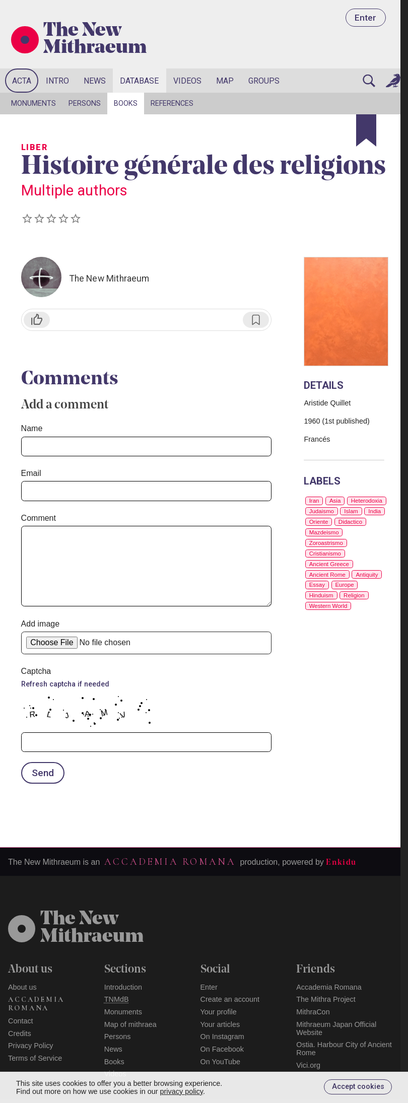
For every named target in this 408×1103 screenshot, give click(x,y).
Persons (85, 103)
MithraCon (312, 1012)
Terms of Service (35, 1058)
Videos (187, 81)
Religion (354, 595)
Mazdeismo (324, 532)
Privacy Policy (30, 1046)
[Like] (36, 320)
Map (225, 81)
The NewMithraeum (92, 928)
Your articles (220, 1024)
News (95, 81)
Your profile (218, 1012)
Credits (19, 1033)
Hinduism (321, 595)
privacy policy (181, 1091)
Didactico (350, 522)
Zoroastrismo (326, 543)
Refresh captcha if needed (65, 684)
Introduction (123, 987)
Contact (20, 1021)
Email (31, 473)
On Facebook (222, 1049)
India (374, 511)
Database (139, 81)
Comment (38, 518)
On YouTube (220, 1062)
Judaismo (321, 511)
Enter (365, 18)
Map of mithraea (130, 1024)
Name (32, 428)
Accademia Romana (169, 862)
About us (22, 987)
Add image (40, 623)
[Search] (369, 80)
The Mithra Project (326, 999)
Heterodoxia (366, 501)
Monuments (33, 103)
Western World (328, 606)
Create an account (230, 999)
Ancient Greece (329, 564)
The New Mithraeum (95, 39)
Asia (335, 501)
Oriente (318, 522)
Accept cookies (358, 1086)
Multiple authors (74, 190)
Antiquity (367, 575)
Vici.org (308, 1065)
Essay (317, 585)
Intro (57, 81)
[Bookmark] (366, 130)
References (172, 103)
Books (126, 103)
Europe (344, 585)
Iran (314, 501)
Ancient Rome (327, 575)
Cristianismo (325, 553)
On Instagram (222, 1036)
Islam (351, 511)
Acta (21, 81)
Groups (264, 81)
